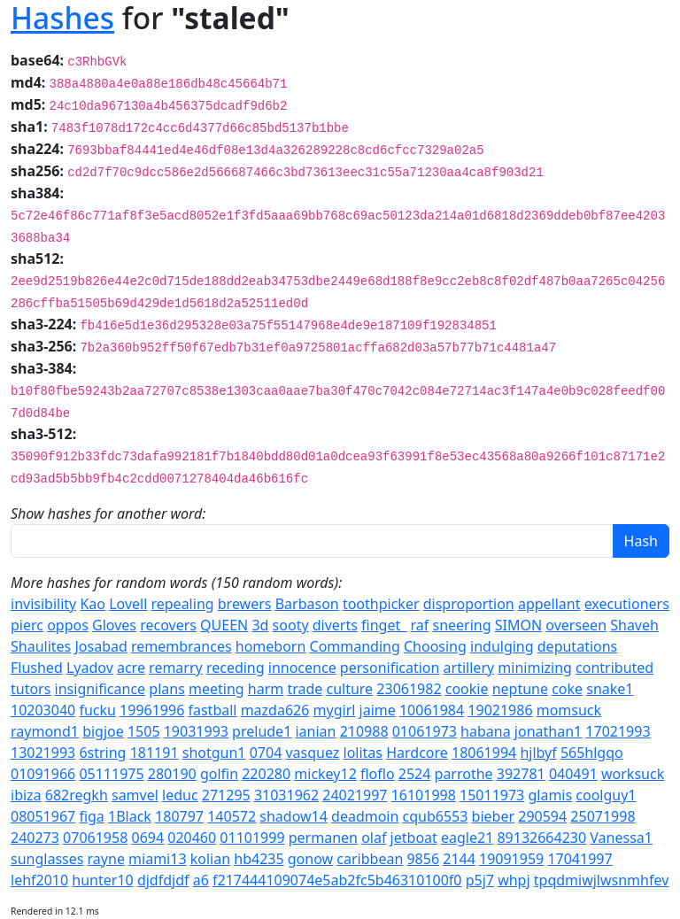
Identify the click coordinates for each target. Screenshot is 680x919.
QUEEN (224, 625)
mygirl (334, 710)
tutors (30, 689)
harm (265, 689)
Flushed (37, 667)
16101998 (423, 795)
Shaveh (634, 625)
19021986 (500, 710)
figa (91, 816)
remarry (176, 667)
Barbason (307, 604)
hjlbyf (538, 752)
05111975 (111, 774)
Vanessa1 (621, 837)
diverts (335, 625)
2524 (414, 774)
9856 (422, 859)
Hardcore (417, 752)
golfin (219, 774)
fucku (97, 710)
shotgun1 (214, 752)
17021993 (617, 731)
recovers (168, 625)
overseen (576, 625)
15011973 (492, 795)
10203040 (43, 710)
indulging (502, 646)
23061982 (408, 689)
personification (390, 667)
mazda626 (275, 710)
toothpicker (381, 604)
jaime (377, 710)
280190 (172, 774)
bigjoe (103, 731)
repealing (182, 604)
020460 (191, 837)
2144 (459, 859)
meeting (216, 689)
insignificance (100, 689)
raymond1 (45, 731)
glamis (550, 795)
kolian (210, 859)
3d (259, 625)
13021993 (43, 752)
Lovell (128, 604)
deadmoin (364, 816)
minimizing (535, 667)
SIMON (518, 625)
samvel (135, 795)
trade (304, 689)
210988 (364, 731)
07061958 (95, 837)
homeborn (271, 646)
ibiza (26, 795)
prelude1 (261, 731)
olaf (373, 837)
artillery (469, 667)
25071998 (602, 816)
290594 (542, 816)
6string (102, 752)
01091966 (43, 774)
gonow (310, 859)
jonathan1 (548, 731)
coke (567, 689)
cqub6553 (435, 816)
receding (235, 667)
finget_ (383, 625)
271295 (226, 795)
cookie (467, 689)
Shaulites (41, 646)
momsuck (569, 710)
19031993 (196, 731)
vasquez (312, 752)
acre (131, 667)
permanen (323, 837)
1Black (129, 816)
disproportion (468, 604)
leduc (180, 795)
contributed (614, 667)
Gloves (114, 625)
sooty (291, 625)
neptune (520, 689)
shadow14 (293, 816)
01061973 (424, 731)
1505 (144, 731)
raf (420, 625)
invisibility (43, 604)
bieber (493, 816)
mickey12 (325, 774)
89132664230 (541, 837)
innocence (302, 667)
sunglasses (47, 859)
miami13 (157, 859)
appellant (549, 604)
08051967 (43, 816)
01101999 (252, 837)
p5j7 (480, 880)
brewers (245, 604)
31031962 (286, 795)
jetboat (413, 837)
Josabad (100, 646)
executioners (626, 604)
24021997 (354, 795)
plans (167, 689)
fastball (212, 710)
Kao (92, 604)
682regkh (76, 795)
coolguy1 (606, 795)
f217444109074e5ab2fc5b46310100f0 (337, 880)
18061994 (484, 752)
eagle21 (467, 837)
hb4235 (258, 859)
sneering (461, 625)
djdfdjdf (163, 880)
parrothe (464, 774)
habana (485, 731)
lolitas (363, 752)
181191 (154, 752)
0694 (147, 837)
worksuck (632, 774)
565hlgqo (591, 752)
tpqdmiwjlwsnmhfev (601, 880)
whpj (513, 880)
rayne (106, 859)
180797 (179, 816)
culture (349, 689)
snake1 (609, 689)
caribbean (369, 859)
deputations (577, 646)
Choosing (435, 646)
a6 (201, 880)
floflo (377, 774)
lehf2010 (39, 880)
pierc (27, 625)
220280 (266, 774)
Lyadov (89, 667)
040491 (573, 774)
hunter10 (102, 880)
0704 (266, 752)
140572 (231, 816)
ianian (315, 731)
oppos (68, 625)
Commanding (355, 646)
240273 (35, 837)
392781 (521, 774)
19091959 (511, 859)
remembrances (181, 646)
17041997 (579, 859)
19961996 (152, 710)
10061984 (431, 710)
